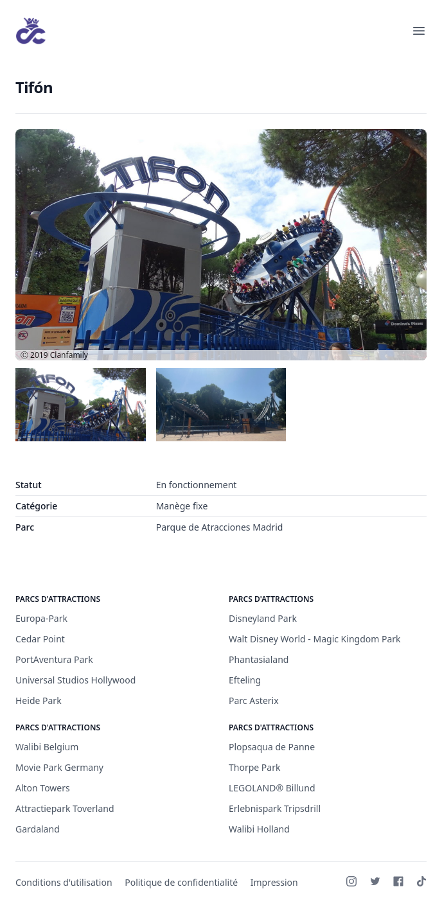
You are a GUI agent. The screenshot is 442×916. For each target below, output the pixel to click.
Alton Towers (42, 788)
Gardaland (37, 829)
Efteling (245, 680)
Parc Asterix (254, 700)
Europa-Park (41, 618)
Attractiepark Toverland (64, 808)
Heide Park (38, 700)
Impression (274, 882)
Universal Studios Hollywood (75, 680)
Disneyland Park (263, 618)
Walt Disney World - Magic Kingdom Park (315, 639)
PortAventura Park (54, 659)
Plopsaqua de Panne (272, 747)
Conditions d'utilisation (63, 882)
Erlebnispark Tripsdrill (275, 808)
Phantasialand (258, 659)
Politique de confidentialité (181, 882)
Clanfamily (69, 354)
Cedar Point (40, 639)
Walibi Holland (259, 829)
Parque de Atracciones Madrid (219, 527)
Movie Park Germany (59, 767)
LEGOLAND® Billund (272, 788)
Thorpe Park (254, 767)
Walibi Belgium (46, 747)
